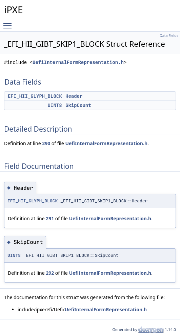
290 (46, 143)
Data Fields (169, 35)
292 (50, 273)
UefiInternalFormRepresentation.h (78, 62)
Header (73, 96)
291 (50, 218)
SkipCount (78, 105)
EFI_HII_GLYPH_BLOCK (35, 96)
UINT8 (55, 105)
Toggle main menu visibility (9, 22)
